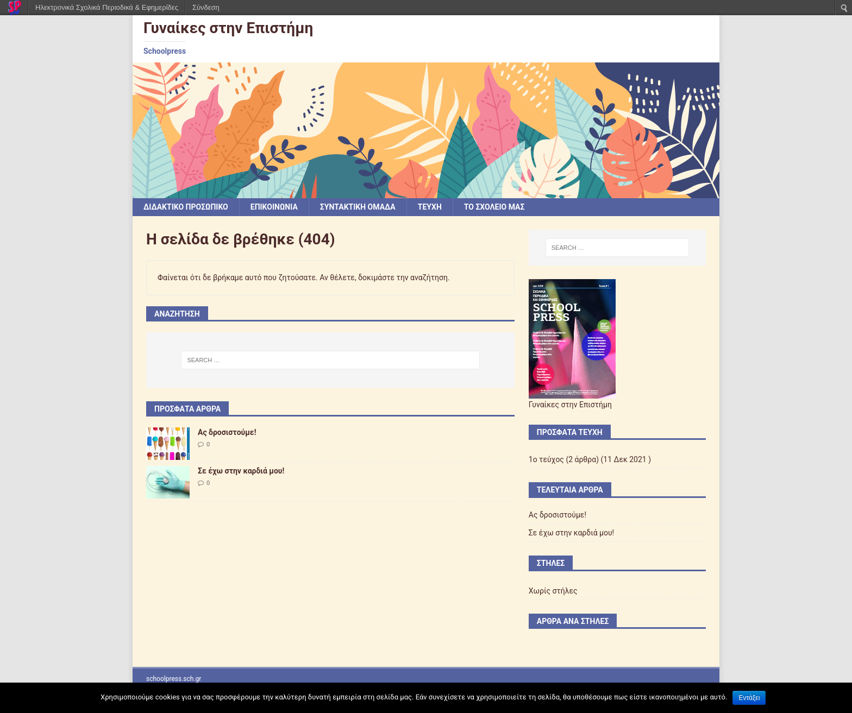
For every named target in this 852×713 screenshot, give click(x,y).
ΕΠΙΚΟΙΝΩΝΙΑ (274, 207)
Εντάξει (749, 698)
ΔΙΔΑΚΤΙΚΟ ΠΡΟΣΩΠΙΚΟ (185, 207)
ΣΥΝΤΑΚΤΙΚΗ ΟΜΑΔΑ (358, 207)
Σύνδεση (206, 7)
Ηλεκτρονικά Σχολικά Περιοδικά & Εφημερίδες (106, 7)
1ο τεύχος (546, 459)
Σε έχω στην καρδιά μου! (241, 470)
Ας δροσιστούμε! (227, 432)
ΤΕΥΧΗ (430, 207)
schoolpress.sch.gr (173, 679)
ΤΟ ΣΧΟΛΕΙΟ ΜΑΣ (494, 207)
